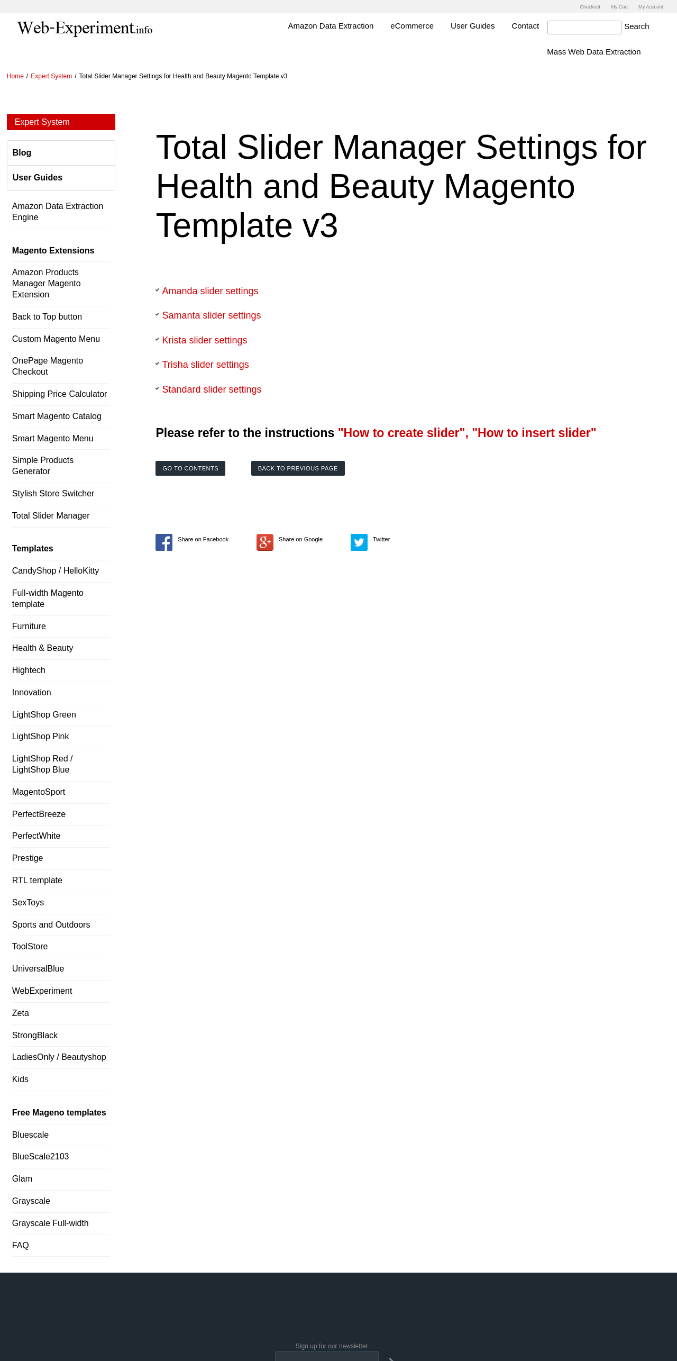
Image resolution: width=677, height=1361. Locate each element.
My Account (649, 6)
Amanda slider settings (210, 290)
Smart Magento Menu (53, 437)
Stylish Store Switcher (53, 492)
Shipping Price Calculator (59, 392)
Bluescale (30, 1133)
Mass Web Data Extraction (615, 50)
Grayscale (31, 1199)
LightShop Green (44, 713)
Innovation (31, 691)
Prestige (27, 856)
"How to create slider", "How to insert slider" (467, 432)
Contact (546, 24)
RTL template (37, 879)
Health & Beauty (43, 646)
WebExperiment (42, 989)
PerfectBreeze (39, 813)
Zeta (20, 1012)
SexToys (28, 901)
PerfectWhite (36, 835)
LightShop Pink (40, 735)
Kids (20, 1078)
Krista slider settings (204, 339)
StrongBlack (35, 1034)
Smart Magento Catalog (57, 415)
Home (15, 75)
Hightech (28, 669)
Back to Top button (47, 315)
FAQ (20, 1244)
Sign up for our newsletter (332, 1345)
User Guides (494, 24)
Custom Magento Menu (56, 337)
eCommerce (433, 24)
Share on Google (290, 538)
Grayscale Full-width (50, 1222)
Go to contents (190, 467)
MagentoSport (39, 790)
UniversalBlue (38, 967)
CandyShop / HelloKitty (55, 569)
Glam (22, 1177)
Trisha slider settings (205, 364)
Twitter (370, 538)
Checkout (580, 6)
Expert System (51, 75)
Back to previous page (298, 467)
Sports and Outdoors (51, 923)
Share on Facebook (191, 538)
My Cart (612, 6)
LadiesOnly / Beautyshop (59, 1056)
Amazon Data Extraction (352, 24)
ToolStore (30, 945)
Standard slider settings (211, 388)
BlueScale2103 (40, 1155)
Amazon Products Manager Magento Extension (46, 282)
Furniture (29, 625)
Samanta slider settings (211, 314)
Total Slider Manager (51, 514)
